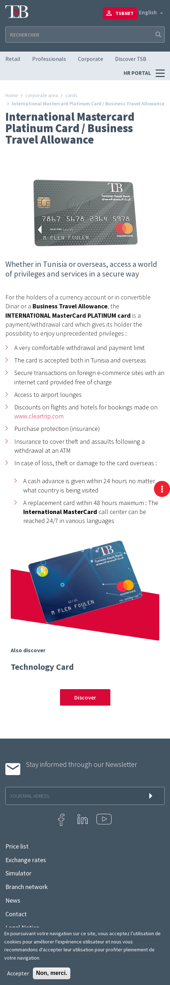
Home (11, 95)
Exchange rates (25, 860)
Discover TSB (130, 58)
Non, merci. (51, 973)
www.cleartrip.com (39, 416)
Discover (85, 697)
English (148, 12)
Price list (17, 846)
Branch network (26, 887)
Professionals (49, 58)
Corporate (90, 58)
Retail (12, 58)
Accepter (18, 973)
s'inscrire (152, 796)
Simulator (18, 873)
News (12, 900)
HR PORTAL (138, 72)
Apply (157, 35)
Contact (16, 914)
